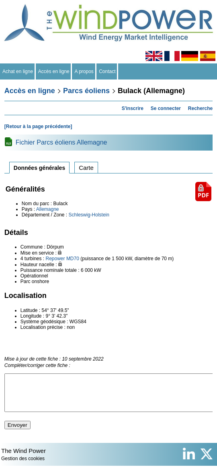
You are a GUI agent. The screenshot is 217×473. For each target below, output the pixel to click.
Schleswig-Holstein (89, 215)
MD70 (72, 258)
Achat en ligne (18, 71)
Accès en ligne (54, 71)
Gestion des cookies (23, 466)
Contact (107, 71)
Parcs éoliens (86, 91)
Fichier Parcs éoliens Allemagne (61, 142)
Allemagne (47, 209)
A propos (84, 71)
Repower (55, 258)
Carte (86, 167)
